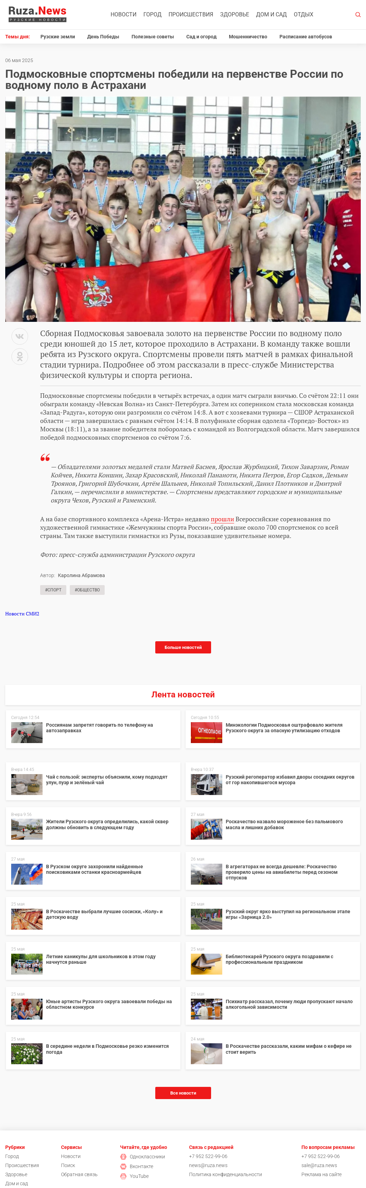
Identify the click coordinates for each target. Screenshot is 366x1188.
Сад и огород (201, 36)
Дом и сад (271, 14)
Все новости (183, 1093)
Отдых (303, 14)
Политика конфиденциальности (225, 1174)
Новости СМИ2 (22, 613)
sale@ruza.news (319, 1165)
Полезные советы (153, 36)
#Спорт (53, 590)
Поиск (68, 1165)
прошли (222, 519)
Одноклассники (142, 1156)
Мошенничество (248, 36)
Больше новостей (183, 647)
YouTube (134, 1176)
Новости (123, 14)
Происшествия (191, 14)
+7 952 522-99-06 (208, 1156)
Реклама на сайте (321, 1174)
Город (152, 14)
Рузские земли (57, 36)
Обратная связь (79, 1174)
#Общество (87, 590)
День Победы (103, 36)
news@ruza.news (208, 1165)
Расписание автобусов (305, 36)
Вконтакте (136, 1166)
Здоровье (234, 14)
